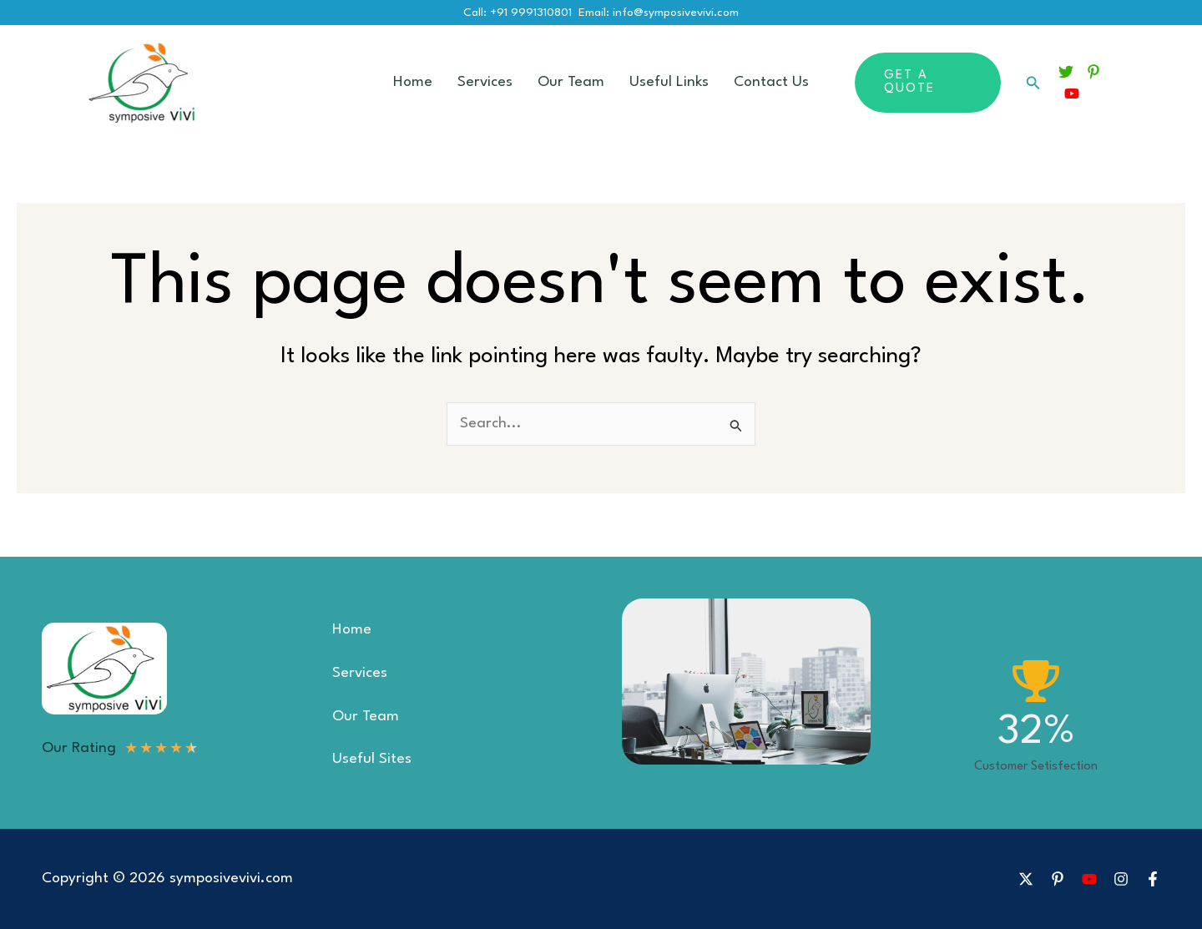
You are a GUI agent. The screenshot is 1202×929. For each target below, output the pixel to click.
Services (485, 82)
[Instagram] (1121, 878)
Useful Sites (372, 759)
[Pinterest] (1093, 71)
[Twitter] (1065, 71)
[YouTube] (1071, 93)
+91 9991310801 (531, 12)
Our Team (571, 82)
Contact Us (771, 82)
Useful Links (669, 82)
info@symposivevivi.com (676, 12)
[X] (1025, 878)
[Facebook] (1152, 878)
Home (412, 82)
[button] (928, 83)
